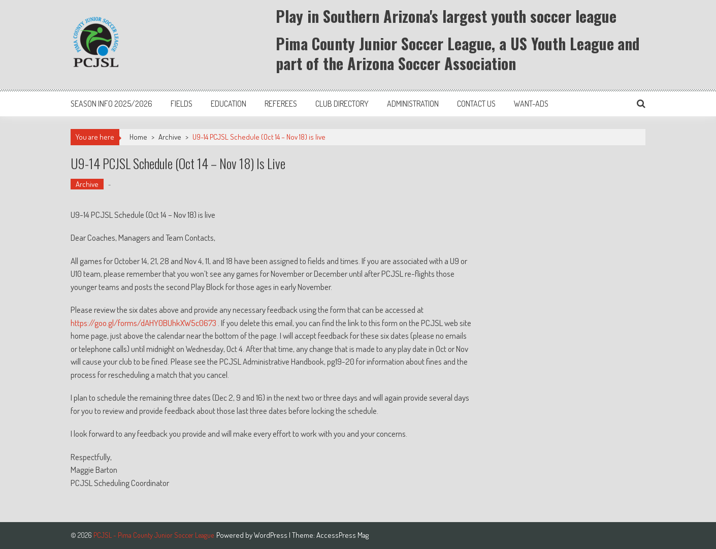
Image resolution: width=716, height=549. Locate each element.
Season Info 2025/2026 (111, 104)
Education (228, 104)
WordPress (271, 535)
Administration (413, 104)
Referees (281, 104)
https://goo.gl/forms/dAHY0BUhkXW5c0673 (143, 322)
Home (138, 137)
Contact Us (476, 104)
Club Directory (342, 104)
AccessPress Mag (342, 535)
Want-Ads (531, 104)
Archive (169, 137)
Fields (181, 104)
